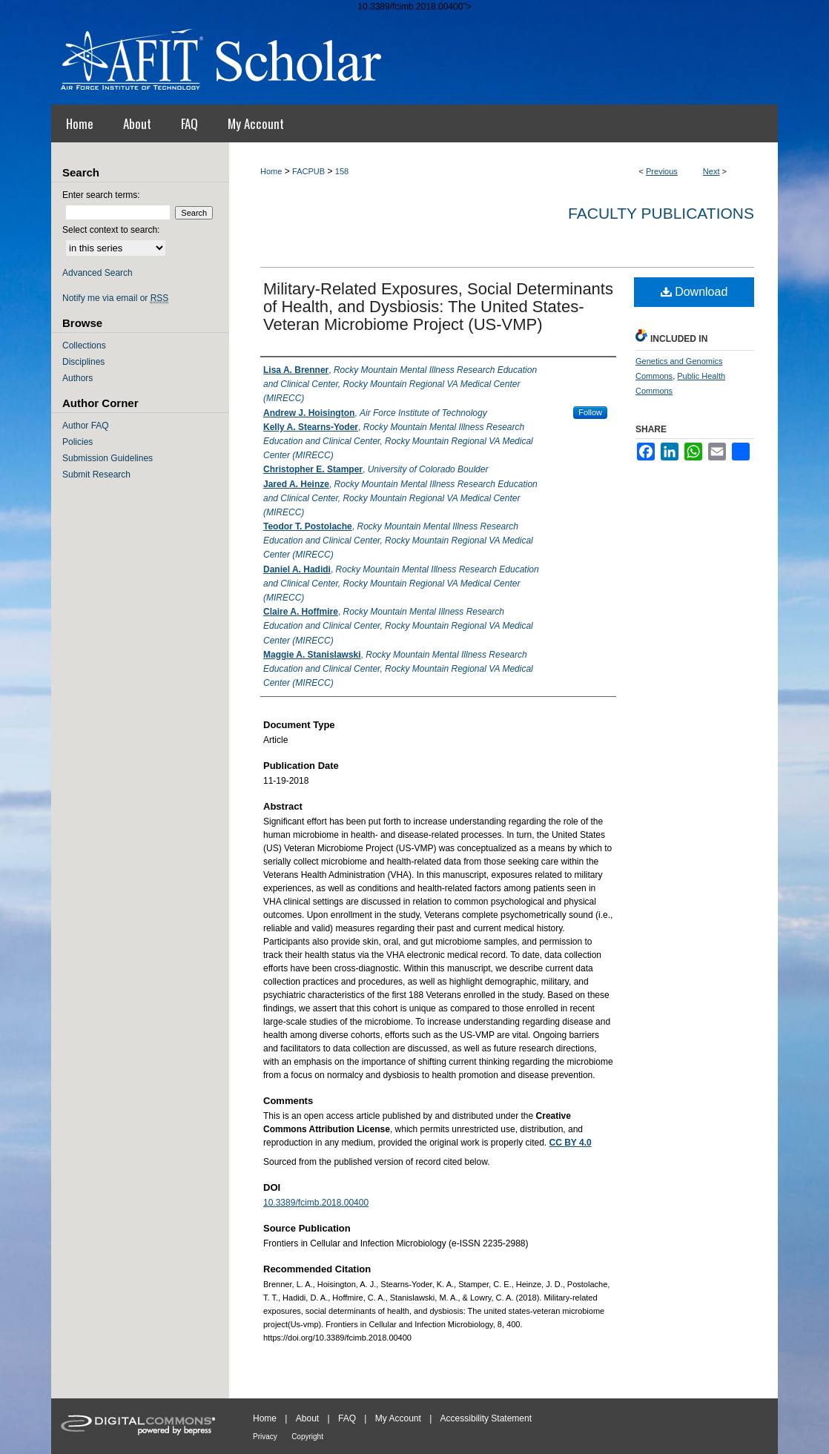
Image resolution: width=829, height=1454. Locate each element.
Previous (662, 171)
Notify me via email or (115, 298)
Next (711, 171)
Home (271, 171)
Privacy (265, 1436)
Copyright (307, 1436)
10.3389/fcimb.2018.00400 (316, 1202)
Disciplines (83, 362)
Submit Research (96, 474)
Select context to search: (110, 230)
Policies (77, 442)
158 (342, 171)
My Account (398, 1418)
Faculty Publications (661, 213)
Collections (84, 345)
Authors (77, 378)
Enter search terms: (101, 195)
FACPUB (308, 171)
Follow (590, 412)
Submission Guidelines (107, 458)
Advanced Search (97, 273)
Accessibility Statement (486, 1418)
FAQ (347, 1418)
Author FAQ (85, 425)
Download (694, 291)
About (307, 1418)
